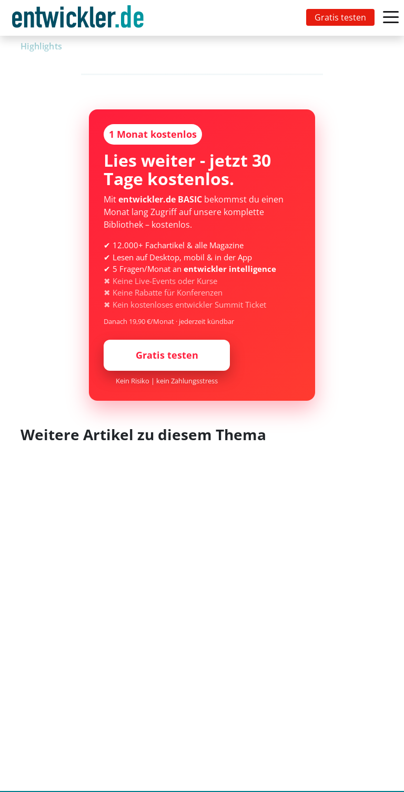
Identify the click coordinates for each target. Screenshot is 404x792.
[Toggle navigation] (80, 18)
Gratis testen (340, 17)
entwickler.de (78, 19)
